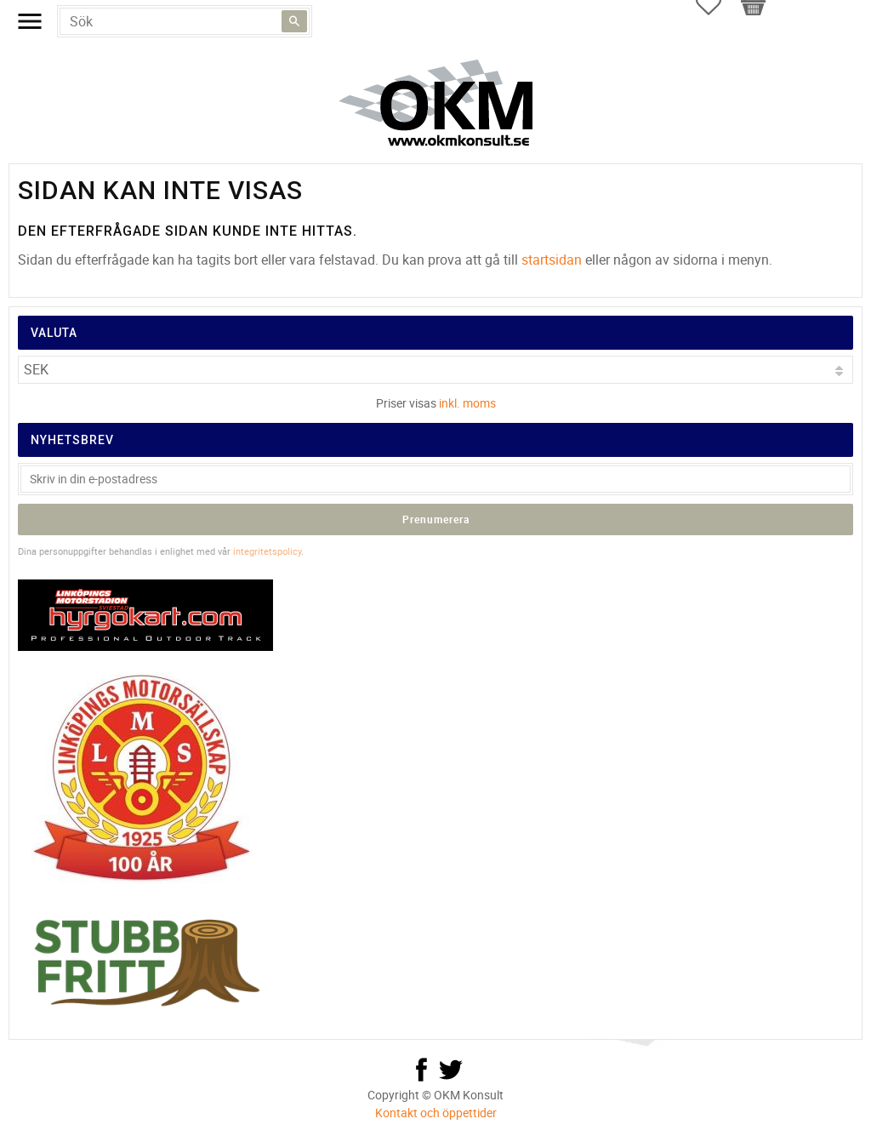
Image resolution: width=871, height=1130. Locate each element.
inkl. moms (467, 403)
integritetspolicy (267, 551)
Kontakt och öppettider (436, 1112)
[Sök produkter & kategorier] (185, 21)
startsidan (551, 259)
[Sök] (294, 21)
